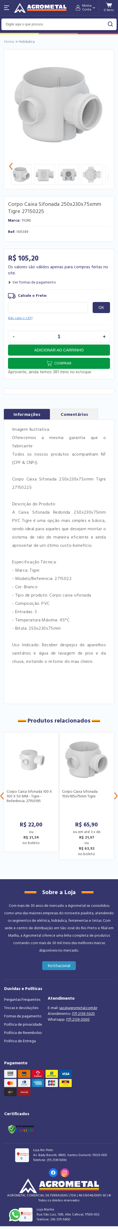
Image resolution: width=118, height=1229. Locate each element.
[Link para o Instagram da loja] (64, 1172)
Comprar (63, 363)
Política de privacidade (23, 1024)
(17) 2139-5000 (78, 1019)
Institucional (59, 966)
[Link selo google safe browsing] (21, 1129)
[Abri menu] (6, 8)
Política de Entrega (20, 1041)
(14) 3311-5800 (60, 1219)
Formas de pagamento (23, 1016)
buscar (110, 24)
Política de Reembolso (23, 1033)
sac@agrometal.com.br (78, 1008)
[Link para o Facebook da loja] (53, 1172)
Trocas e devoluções (21, 1008)
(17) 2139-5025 (83, 1014)
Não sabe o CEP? (20, 318)
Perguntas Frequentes (22, 999)
